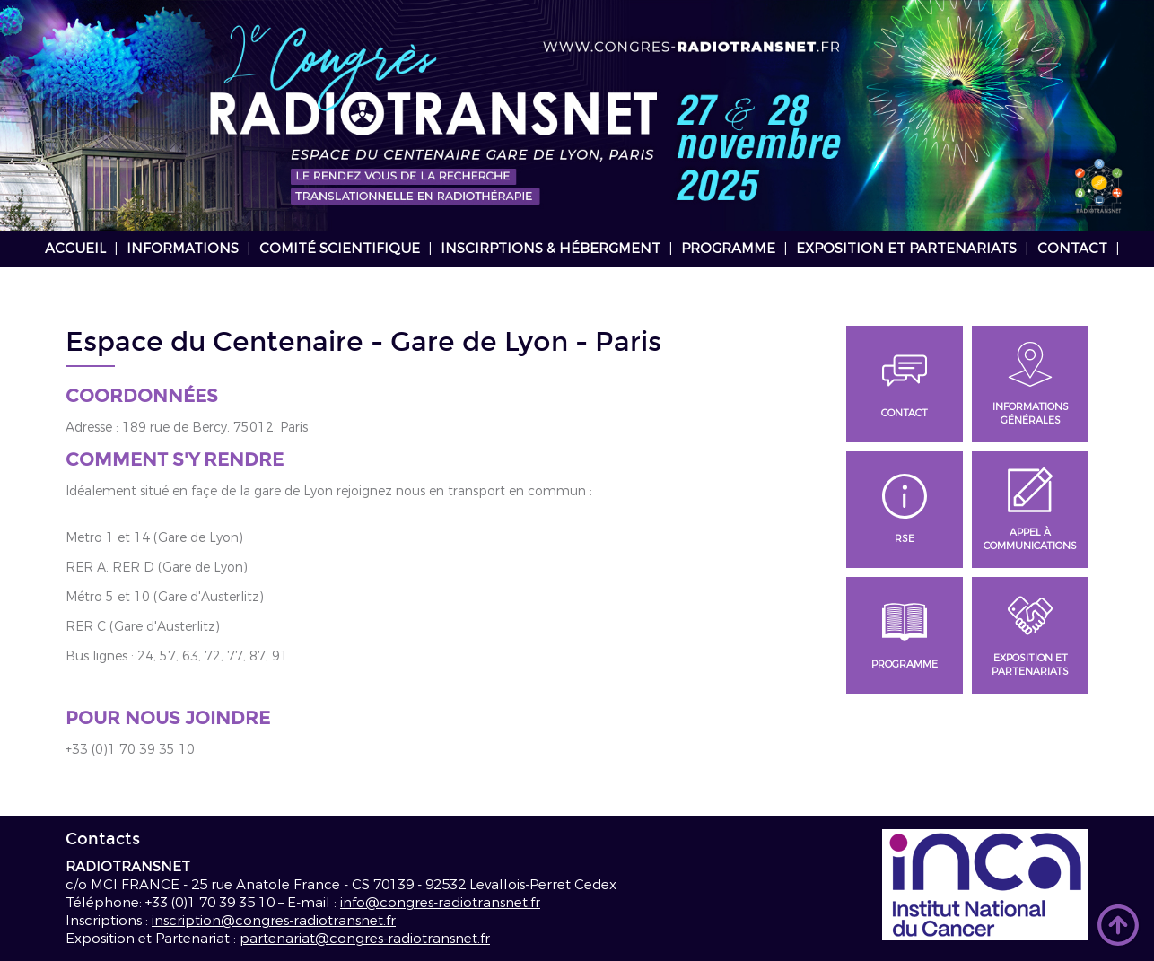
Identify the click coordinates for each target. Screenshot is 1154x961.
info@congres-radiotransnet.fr (440, 903)
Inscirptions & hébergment (550, 249)
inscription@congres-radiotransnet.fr (274, 921)
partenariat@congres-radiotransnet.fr (365, 939)
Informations (183, 249)
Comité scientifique (339, 249)
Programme (728, 249)
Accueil (75, 249)
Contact (1072, 249)
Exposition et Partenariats (906, 249)
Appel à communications (1030, 510)
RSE (904, 510)
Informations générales (1030, 384)
